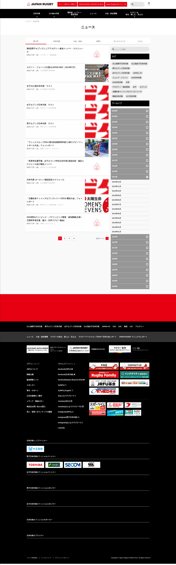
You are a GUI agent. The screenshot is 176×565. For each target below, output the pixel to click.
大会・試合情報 (42, 338)
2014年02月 (116, 227)
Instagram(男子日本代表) (67, 418)
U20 (119, 327)
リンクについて (46, 559)
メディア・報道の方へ (35, 402)
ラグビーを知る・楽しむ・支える (63, 338)
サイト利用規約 (32, 559)
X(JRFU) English (64, 391)
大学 (127, 82)
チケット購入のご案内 (67, 4)
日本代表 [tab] (56, 41)
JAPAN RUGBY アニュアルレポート (133, 338)
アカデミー (139, 327)
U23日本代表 (136, 78)
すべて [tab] (35, 41)
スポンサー (31, 386)
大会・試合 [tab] (77, 41)
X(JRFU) (61, 386)
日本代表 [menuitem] (36, 13)
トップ (27, 21)
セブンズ (143, 87)
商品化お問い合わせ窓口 (36, 408)
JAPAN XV (106, 327)
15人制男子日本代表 (120, 64)
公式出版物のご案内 (34, 397)
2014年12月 (116, 182)
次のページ (100, 238)
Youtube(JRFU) (64, 402)
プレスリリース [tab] (119, 41)
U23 (114, 327)
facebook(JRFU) (64, 370)
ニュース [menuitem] (93, 13)
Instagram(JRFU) (65, 413)
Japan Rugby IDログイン (115, 4)
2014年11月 (116, 186)
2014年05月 (116, 214)
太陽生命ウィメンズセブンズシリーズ (127, 92)
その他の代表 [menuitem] (54, 13)
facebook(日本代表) (65, 375)
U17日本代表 (131, 96)
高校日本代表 (117, 96)
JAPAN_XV (137, 73)
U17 (131, 327)
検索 (132, 4)
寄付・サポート (33, 391)
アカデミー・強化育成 (121, 87)
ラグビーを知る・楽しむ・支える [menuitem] (134, 14)
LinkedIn (61, 429)
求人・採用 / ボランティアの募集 (39, 413)
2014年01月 (116, 232)
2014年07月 (116, 204)
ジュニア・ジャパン (120, 78)
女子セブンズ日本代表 (121, 73)
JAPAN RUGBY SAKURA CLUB (90, 4)
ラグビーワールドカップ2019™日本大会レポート (97, 338)
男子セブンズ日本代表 (121, 68)
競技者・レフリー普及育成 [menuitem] (74, 14)
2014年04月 (116, 218)
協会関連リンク (33, 381)
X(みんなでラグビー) (66, 397)
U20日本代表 (117, 82)
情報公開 (30, 375)
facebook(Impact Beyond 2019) (70, 381)
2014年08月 (116, 200)
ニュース (30, 338)
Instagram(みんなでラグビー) (69, 424)
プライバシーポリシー (62, 559)
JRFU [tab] (98, 41)
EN (149, 5)
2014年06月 (116, 209)
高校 (125, 327)
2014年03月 (116, 223)
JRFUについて (32, 370)
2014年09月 (116, 195)
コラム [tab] (140, 41)
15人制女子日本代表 (139, 64)
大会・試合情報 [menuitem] (111, 13)
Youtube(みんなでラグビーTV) (70, 408)
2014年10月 (116, 191)
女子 (134, 87)
